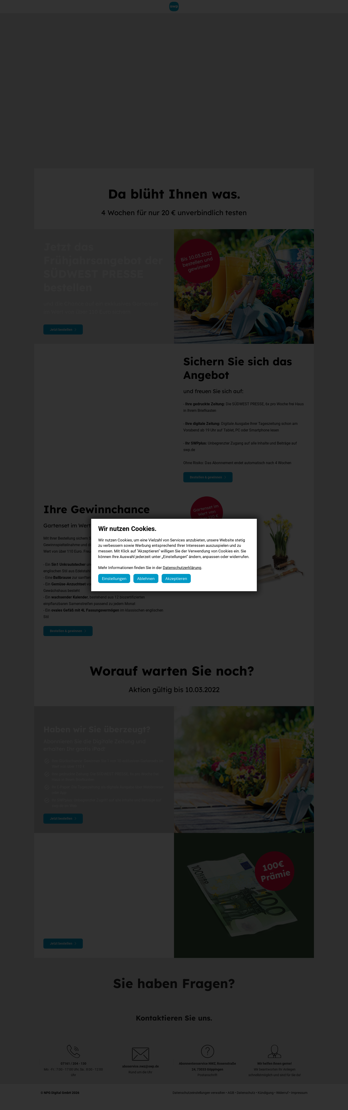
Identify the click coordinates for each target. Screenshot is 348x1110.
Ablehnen (146, 578)
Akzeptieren (176, 578)
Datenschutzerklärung (182, 567)
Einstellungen (114, 578)
